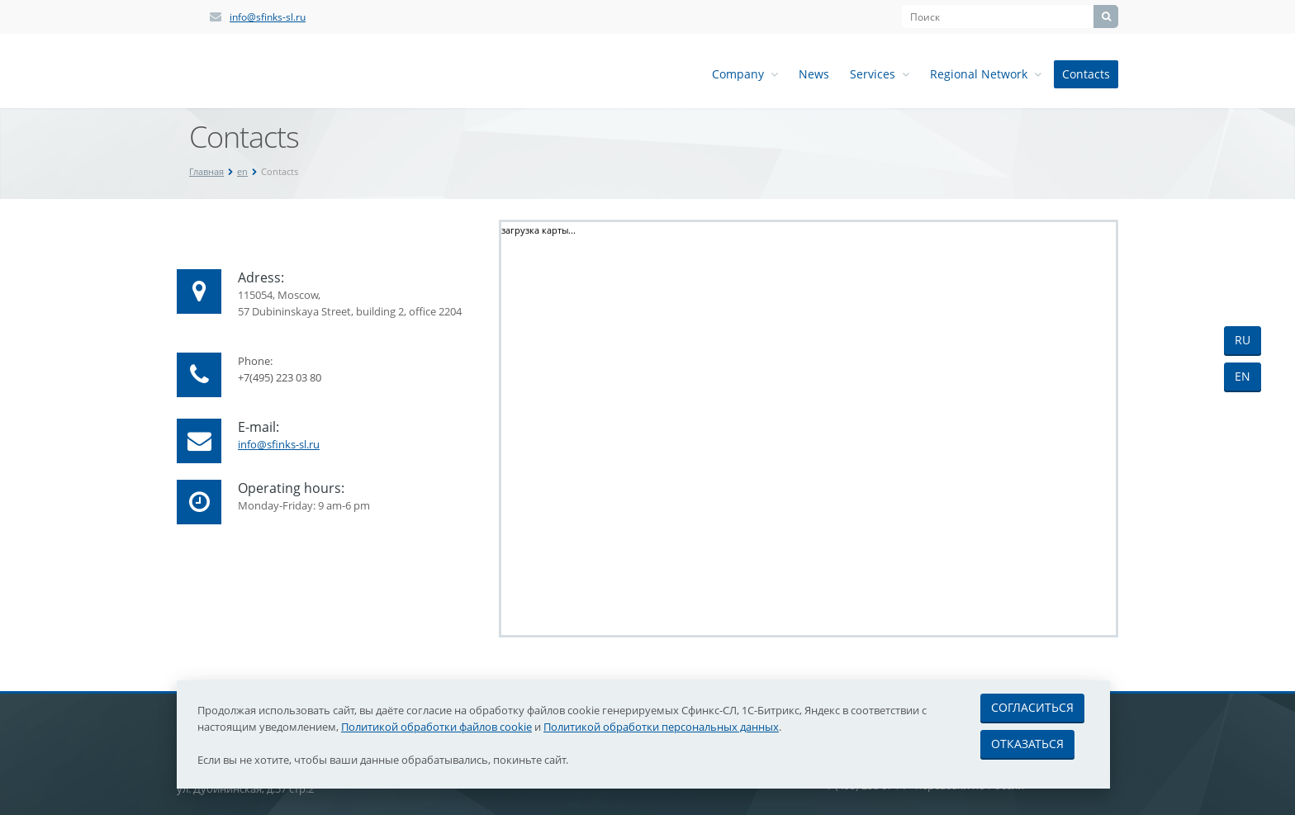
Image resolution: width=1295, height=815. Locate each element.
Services (879, 74)
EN (1242, 376)
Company (745, 74)
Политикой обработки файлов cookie (436, 726)
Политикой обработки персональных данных (661, 726)
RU (1242, 340)
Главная (206, 171)
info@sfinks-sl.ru (268, 17)
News (814, 74)
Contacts (1086, 74)
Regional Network (985, 74)
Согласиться (1032, 707)
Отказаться (1027, 743)
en (242, 171)
